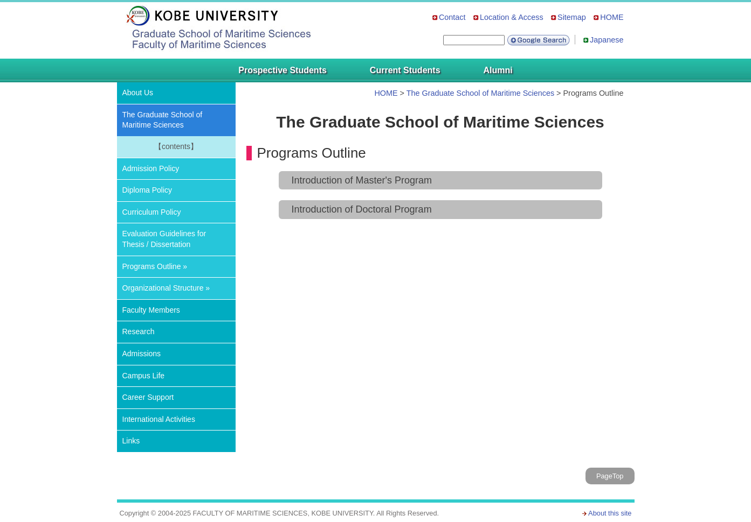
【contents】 (176, 146)
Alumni (498, 70)
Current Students (405, 70)
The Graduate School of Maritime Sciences (480, 93)
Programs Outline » (155, 266)
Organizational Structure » (166, 288)
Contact (452, 17)
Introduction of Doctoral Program (362, 209)
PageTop (610, 476)
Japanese (606, 40)
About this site (609, 513)
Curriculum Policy (151, 212)
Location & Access (511, 17)
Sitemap (571, 17)
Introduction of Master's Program (362, 180)
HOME (611, 17)
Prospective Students (282, 70)
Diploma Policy (147, 190)
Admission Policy (151, 168)
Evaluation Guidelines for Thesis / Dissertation (164, 239)
